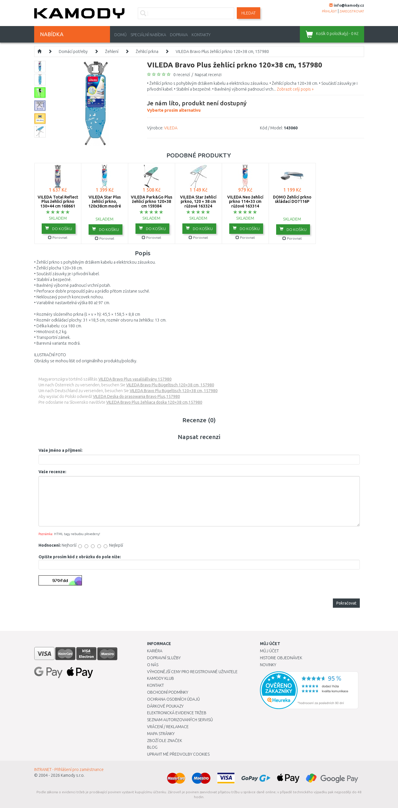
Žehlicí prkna (147, 51)
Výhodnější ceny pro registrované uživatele (192, 671)
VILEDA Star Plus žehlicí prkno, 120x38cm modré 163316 (104, 204)
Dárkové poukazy (165, 706)
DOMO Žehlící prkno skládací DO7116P (292, 199)
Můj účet (269, 651)
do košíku (58, 228)
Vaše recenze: (52, 471)
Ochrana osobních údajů (173, 699)
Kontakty (201, 34)
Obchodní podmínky (167, 692)
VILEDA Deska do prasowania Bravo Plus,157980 (136, 396)
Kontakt (155, 685)
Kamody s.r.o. (73, 775)
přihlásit (329, 11)
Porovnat (57, 237)
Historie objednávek (281, 657)
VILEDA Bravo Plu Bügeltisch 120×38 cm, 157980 (170, 385)
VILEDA (170, 128)
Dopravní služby (164, 657)
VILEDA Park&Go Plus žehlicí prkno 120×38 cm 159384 (151, 201)
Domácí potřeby (73, 51)
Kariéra (154, 651)
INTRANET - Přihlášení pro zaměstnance (69, 769)
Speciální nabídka (148, 34)
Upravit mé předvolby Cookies (178, 754)
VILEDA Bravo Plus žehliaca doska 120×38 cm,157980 (154, 402)
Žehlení (111, 51)
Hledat (248, 13)
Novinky (268, 664)
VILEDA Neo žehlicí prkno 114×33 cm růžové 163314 (245, 201)
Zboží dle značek (164, 740)
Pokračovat (346, 603)
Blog (152, 747)
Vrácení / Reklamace (168, 726)
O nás (152, 664)
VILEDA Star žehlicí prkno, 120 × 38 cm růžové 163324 (198, 201)
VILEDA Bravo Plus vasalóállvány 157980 (135, 379)
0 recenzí (181, 74)
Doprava (179, 34)
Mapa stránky (161, 733)
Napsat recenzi (208, 74)
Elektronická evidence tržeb (176, 712)
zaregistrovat (352, 11)
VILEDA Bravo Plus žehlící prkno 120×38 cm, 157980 (222, 51)
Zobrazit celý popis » (295, 89)
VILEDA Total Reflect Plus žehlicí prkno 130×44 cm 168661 (58, 201)
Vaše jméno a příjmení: (60, 450)
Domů (120, 34)
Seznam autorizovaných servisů (180, 719)
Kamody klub (160, 678)
